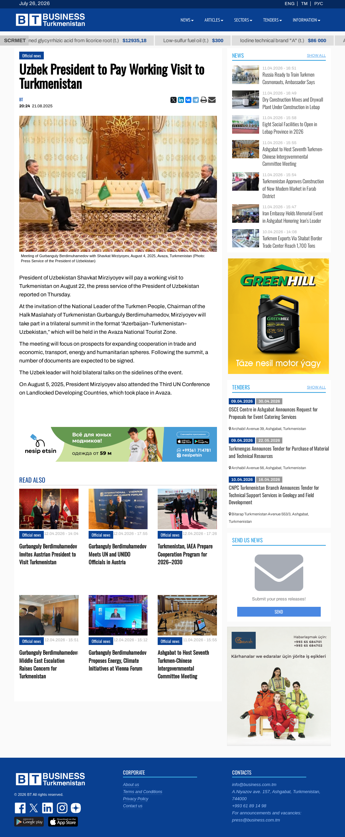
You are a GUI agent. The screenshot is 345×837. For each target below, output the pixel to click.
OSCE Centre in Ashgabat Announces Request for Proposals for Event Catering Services (273, 412)
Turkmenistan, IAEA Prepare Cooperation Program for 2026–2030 (185, 554)
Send (279, 611)
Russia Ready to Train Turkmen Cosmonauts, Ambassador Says (288, 78)
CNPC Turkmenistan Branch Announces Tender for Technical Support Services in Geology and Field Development (274, 495)
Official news (31, 55)
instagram (61, 808)
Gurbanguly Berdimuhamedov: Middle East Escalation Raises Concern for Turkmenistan (48, 664)
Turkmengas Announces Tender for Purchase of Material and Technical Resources (279, 451)
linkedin (48, 808)
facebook (21, 808)
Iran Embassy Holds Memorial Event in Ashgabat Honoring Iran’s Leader (292, 217)
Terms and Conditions (142, 791)
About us (131, 784)
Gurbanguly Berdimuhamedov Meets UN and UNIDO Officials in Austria (117, 554)
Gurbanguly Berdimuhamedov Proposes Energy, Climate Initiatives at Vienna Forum (117, 660)
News (238, 55)
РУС (318, 3)
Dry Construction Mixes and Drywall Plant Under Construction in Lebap (292, 103)
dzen (75, 808)
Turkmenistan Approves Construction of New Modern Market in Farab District (293, 188)
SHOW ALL (316, 55)
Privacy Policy (135, 798)
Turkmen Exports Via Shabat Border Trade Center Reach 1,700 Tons (292, 242)
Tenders (241, 387)
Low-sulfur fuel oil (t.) (199, 40)
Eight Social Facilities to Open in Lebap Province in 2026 (289, 127)
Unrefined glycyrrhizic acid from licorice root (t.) (86, 40)
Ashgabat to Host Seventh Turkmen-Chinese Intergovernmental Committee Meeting (183, 664)
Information (306, 20)
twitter (34, 808)
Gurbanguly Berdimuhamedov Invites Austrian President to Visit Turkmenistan (48, 554)
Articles (214, 20)
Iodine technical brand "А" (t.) (289, 40)
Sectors (243, 20)
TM (304, 3)
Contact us (132, 806)
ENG (289, 3)
